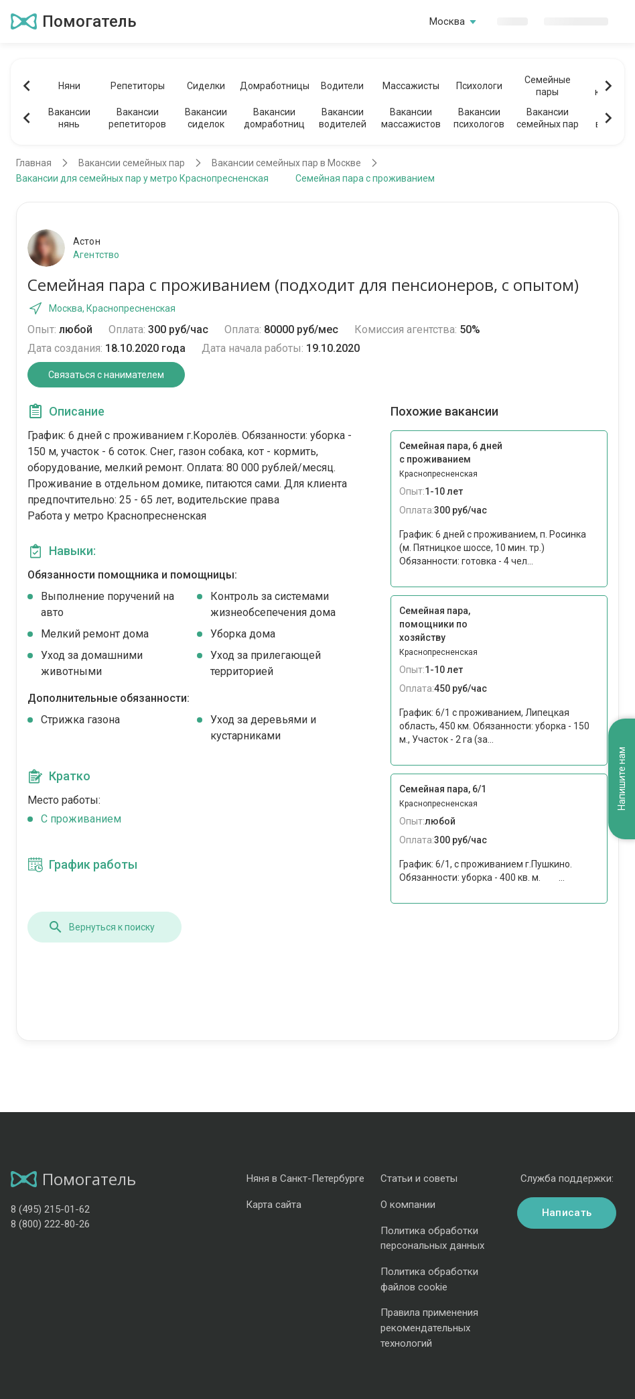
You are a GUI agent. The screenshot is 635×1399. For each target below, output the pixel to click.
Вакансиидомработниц (274, 118)
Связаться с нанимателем (106, 374)
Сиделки (206, 85)
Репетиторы (138, 85)
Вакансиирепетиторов (137, 118)
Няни (69, 85)
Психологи (479, 85)
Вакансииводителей (342, 118)
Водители (342, 85)
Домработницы (274, 85)
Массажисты (410, 85)
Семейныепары (547, 85)
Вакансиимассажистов (411, 118)
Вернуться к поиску (101, 927)
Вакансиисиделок (206, 118)
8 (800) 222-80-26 (50, 1224)
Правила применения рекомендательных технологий (429, 1327)
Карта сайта (273, 1205)
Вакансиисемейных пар (547, 118)
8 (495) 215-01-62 (50, 1209)
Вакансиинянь (69, 118)
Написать (566, 1213)
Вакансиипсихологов (478, 118)
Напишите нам (621, 779)
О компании (407, 1205)
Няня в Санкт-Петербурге (305, 1178)
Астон (86, 241)
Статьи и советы (418, 1178)
